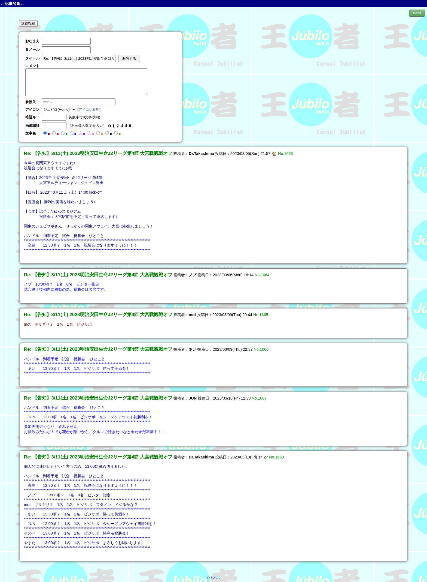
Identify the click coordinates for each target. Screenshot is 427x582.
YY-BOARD (213, 577)
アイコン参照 (89, 109)
